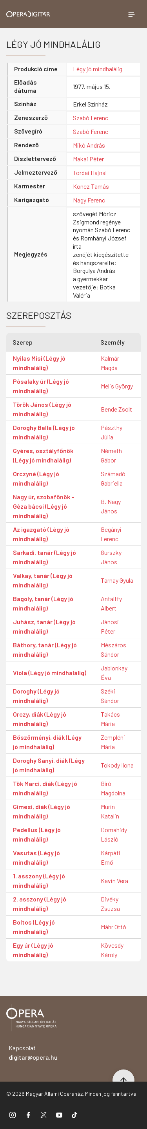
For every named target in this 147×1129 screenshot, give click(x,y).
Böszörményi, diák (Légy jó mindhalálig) (47, 741)
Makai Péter (88, 159)
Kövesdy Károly (112, 949)
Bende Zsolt (116, 409)
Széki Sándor (110, 695)
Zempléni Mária (113, 741)
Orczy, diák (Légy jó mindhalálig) (39, 718)
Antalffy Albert (111, 603)
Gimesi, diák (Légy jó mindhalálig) (41, 811)
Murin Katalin (110, 811)
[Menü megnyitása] (131, 14)
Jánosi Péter (110, 626)
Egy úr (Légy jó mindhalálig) (33, 949)
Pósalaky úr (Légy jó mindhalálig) (41, 386)
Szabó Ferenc (90, 117)
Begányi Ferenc (111, 534)
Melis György (117, 386)
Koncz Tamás (91, 186)
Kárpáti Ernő (110, 857)
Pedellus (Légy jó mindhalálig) (37, 834)
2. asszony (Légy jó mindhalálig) (39, 903)
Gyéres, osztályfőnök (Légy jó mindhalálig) (43, 455)
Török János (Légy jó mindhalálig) (42, 409)
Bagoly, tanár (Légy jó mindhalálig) (43, 603)
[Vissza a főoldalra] (31, 1019)
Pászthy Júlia (111, 432)
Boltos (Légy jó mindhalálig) (34, 926)
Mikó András (89, 145)
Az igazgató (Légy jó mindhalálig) (41, 534)
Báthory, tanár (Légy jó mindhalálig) (45, 649)
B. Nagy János (111, 506)
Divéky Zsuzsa (110, 903)
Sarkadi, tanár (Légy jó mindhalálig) (44, 557)
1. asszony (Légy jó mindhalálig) (39, 880)
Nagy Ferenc (89, 200)
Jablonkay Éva (114, 672)
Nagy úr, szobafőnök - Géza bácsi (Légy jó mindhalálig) (43, 506)
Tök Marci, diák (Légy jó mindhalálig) (45, 788)
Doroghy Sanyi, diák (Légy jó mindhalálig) (49, 765)
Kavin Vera (114, 880)
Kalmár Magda (110, 362)
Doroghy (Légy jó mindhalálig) (36, 695)
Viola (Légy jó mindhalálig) (49, 672)
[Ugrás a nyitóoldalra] (28, 14)
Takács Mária (110, 718)
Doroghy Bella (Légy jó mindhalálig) (44, 432)
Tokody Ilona (117, 765)
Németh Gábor (111, 455)
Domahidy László (114, 834)
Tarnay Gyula (117, 580)
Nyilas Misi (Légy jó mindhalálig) (39, 362)
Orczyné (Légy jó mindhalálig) (36, 478)
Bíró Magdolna (113, 788)
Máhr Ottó (113, 926)
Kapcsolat (33, 1052)
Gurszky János (111, 557)
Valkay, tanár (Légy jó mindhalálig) (43, 580)
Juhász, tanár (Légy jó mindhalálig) (44, 626)
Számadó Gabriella (113, 478)
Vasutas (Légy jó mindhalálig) (36, 857)
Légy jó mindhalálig (97, 68)
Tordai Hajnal (90, 172)
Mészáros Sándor (113, 649)
